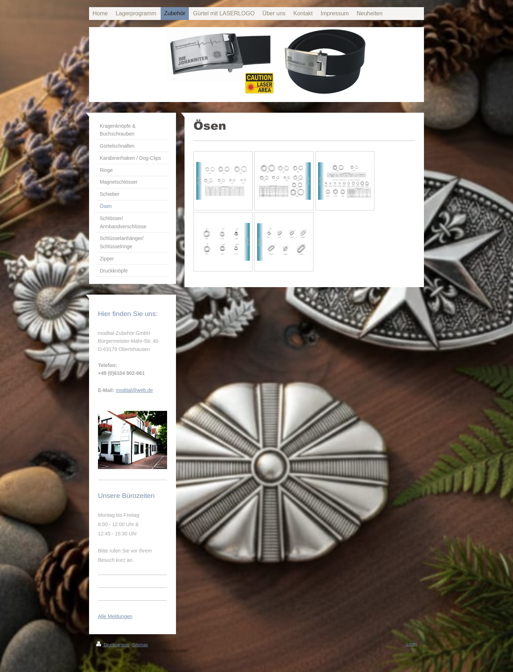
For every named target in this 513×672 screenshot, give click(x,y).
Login (411, 644)
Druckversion (113, 644)
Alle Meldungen (115, 616)
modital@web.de (134, 390)
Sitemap (140, 644)
